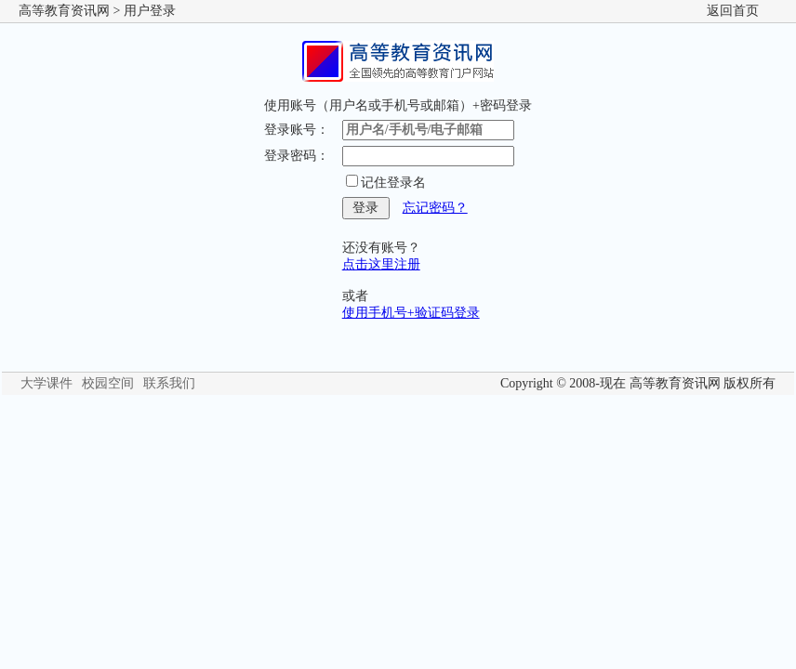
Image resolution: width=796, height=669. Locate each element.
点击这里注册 (381, 264)
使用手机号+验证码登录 (411, 313)
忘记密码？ (435, 208)
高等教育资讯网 (64, 11)
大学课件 (46, 383)
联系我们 (169, 383)
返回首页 (733, 11)
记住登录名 (393, 183)
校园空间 (108, 383)
